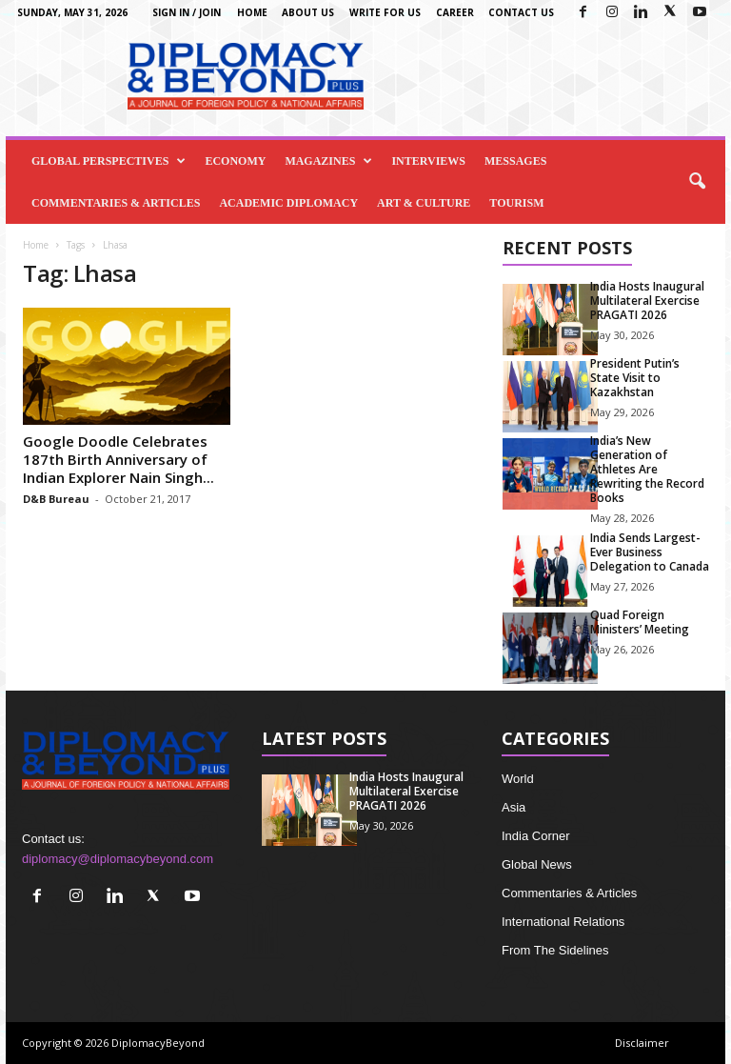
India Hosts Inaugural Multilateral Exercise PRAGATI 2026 (647, 300)
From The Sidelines (555, 950)
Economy (235, 161)
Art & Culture (423, 203)
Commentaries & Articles (115, 203)
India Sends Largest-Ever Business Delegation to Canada (649, 552)
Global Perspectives (108, 161)
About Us (308, 12)
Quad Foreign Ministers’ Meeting (639, 622)
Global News (537, 864)
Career (455, 12)
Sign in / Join (186, 12)
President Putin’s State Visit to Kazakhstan (635, 377)
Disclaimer (642, 1042)
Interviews (428, 161)
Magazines (328, 161)
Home (252, 12)
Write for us (385, 12)
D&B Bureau (56, 499)
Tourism (516, 203)
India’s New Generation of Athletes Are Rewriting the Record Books (647, 469)
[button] (697, 182)
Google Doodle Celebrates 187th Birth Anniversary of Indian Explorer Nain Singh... (118, 459)
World (518, 779)
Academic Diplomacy (288, 203)
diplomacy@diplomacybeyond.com (117, 859)
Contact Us (521, 12)
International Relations (563, 921)
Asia (513, 807)
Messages (515, 161)
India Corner (536, 836)
